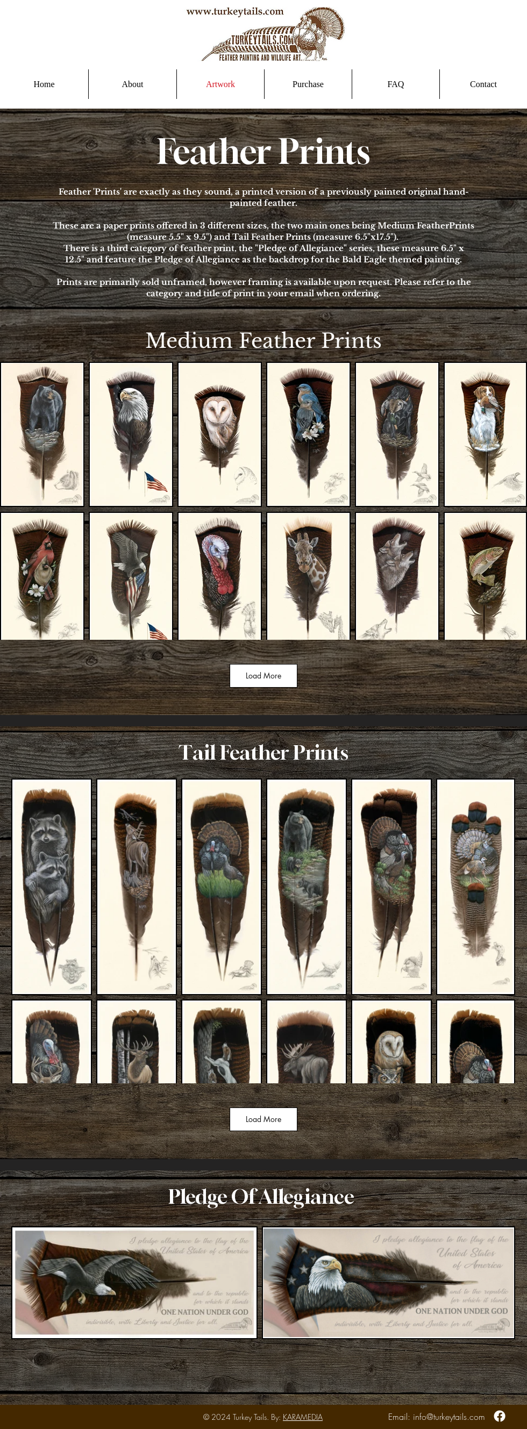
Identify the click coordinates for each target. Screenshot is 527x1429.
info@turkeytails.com (449, 1417)
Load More (263, 675)
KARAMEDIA (303, 1417)
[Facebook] (499, 1416)
